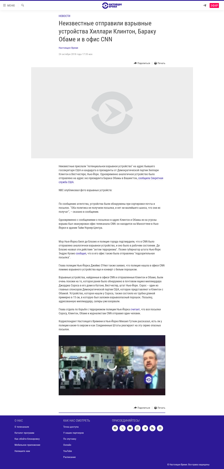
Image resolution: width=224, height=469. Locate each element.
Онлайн (67, 444)
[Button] (142, 63)
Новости (64, 16)
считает (135, 309)
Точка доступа (71, 426)
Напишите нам (22, 451)
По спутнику (69, 438)
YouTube (67, 451)
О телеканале (22, 426)
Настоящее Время (68, 47)
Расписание (69, 457)
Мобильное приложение (27, 444)
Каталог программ (24, 432)
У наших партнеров (73, 432)
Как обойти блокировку (27, 438)
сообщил (81, 253)
